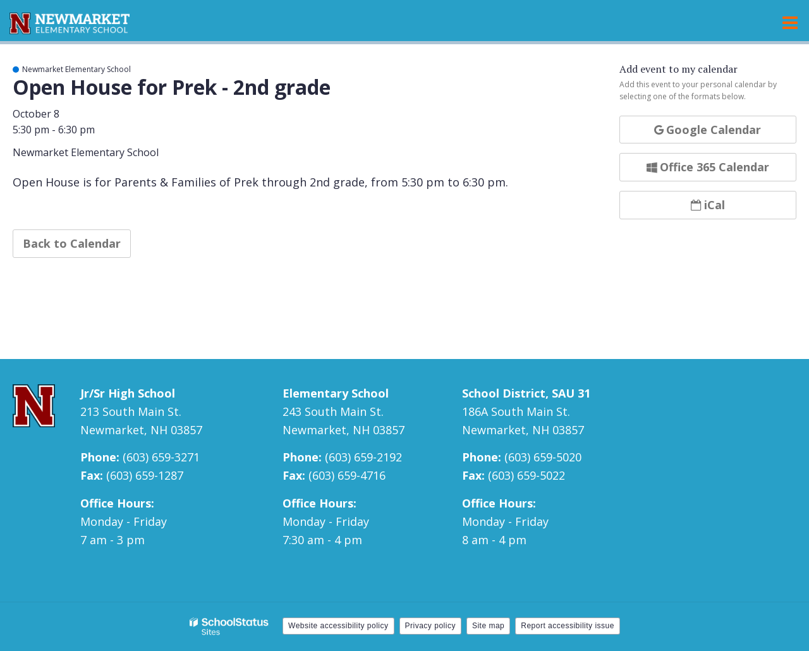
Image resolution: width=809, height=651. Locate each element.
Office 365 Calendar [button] (708, 166)
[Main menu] (790, 22)
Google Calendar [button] (707, 129)
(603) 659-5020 (542, 457)
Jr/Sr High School (127, 393)
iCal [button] (708, 204)
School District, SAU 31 (526, 393)
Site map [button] (488, 625)
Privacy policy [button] (430, 625)
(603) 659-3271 (161, 457)
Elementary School (336, 393)
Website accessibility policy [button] (338, 625)
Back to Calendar (72, 243)
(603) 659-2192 (363, 457)
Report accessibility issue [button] (567, 625)
